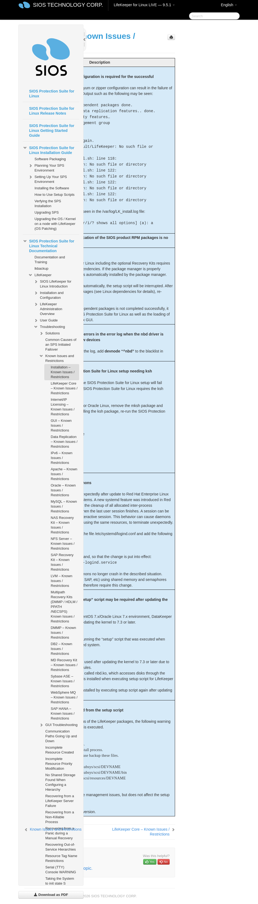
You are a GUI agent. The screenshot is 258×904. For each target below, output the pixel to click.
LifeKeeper (40, 275)
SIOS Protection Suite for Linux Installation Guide (48, 150)
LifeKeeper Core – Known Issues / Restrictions (64, 388)
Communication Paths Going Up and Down (61, 736)
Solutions (49, 333)
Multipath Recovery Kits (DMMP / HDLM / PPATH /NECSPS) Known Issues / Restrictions (64, 606)
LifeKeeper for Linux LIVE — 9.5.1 (144, 5)
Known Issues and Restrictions (56, 358)
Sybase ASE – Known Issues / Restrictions (63, 681)
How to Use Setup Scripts (55, 195)
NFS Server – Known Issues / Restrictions (63, 543)
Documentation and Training (50, 259)
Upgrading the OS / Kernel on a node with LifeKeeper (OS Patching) (55, 224)
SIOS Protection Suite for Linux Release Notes (51, 110)
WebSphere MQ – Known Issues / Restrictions (64, 697)
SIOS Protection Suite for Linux (51, 93)
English (229, 5)
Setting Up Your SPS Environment (47, 179)
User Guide (45, 320)
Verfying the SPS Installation (48, 203)
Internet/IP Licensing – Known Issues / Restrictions (63, 407)
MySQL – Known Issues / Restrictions (64, 506)
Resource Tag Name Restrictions (61, 858)
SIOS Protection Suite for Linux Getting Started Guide (51, 131)
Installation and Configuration (48, 295)
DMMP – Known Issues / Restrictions (63, 632)
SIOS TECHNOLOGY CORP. (68, 5)
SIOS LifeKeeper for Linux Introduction (52, 283)
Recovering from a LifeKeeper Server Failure (59, 801)
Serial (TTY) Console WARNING (60, 869)
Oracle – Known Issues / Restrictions (63, 490)
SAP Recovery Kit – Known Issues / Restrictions (62, 562)
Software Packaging (50, 159)
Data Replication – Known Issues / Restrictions (64, 441)
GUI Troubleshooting (58, 725)
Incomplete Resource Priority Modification (58, 764)
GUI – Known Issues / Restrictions (61, 425)
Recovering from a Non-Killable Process (59, 817)
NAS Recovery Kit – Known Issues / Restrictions (62, 525)
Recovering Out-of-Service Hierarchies (60, 847)
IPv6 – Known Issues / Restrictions (61, 458)
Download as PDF (51, 895)
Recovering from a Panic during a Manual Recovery (59, 833)
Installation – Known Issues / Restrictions (63, 372)
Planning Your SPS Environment (46, 167)
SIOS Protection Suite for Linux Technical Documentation (48, 245)
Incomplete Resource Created (59, 749)
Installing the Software (52, 188)
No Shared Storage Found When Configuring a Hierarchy (60, 782)
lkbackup (41, 268)
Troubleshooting (49, 327)
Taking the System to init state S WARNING (59, 883)
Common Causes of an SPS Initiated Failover (60, 344)
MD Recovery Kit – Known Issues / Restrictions (64, 665)
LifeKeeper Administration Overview (47, 308)
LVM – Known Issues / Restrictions (61, 581)
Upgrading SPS (47, 212)
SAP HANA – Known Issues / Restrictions (63, 713)
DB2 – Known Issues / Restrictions (61, 649)
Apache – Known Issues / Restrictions (64, 474)
